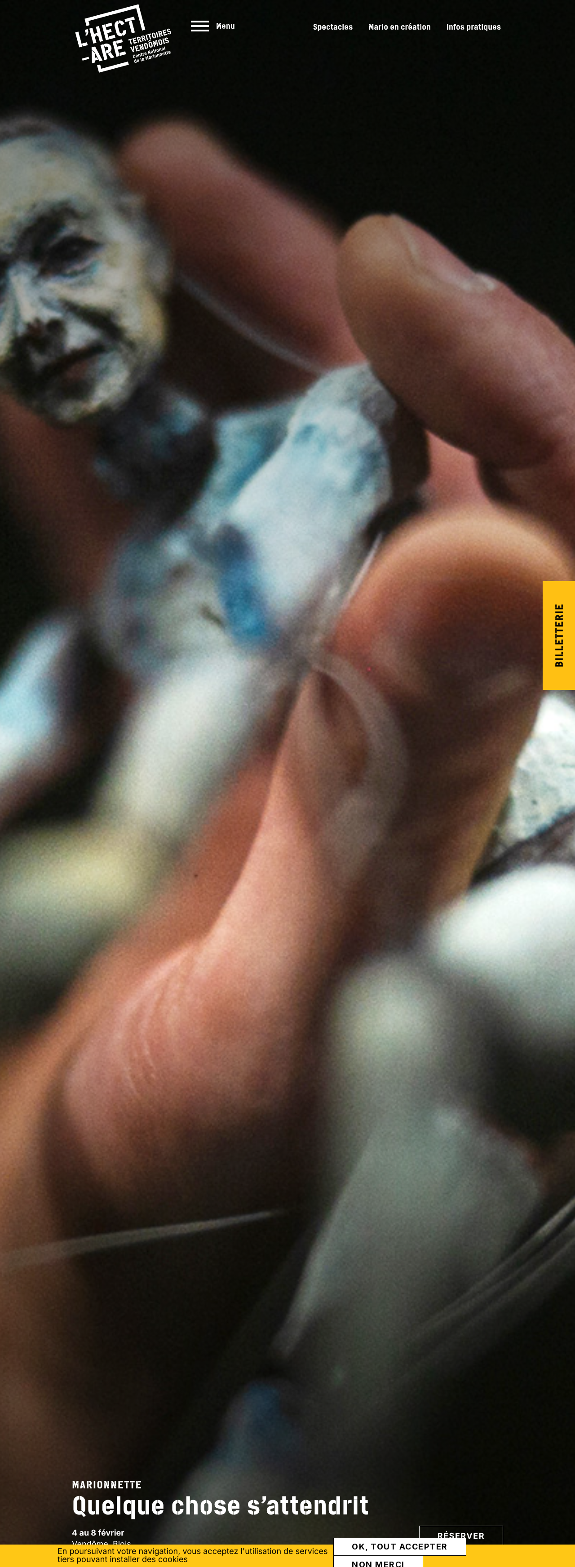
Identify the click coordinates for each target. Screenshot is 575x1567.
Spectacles (333, 27)
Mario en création (399, 27)
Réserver (461, 1536)
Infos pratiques (474, 27)
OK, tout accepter (400, 1546)
